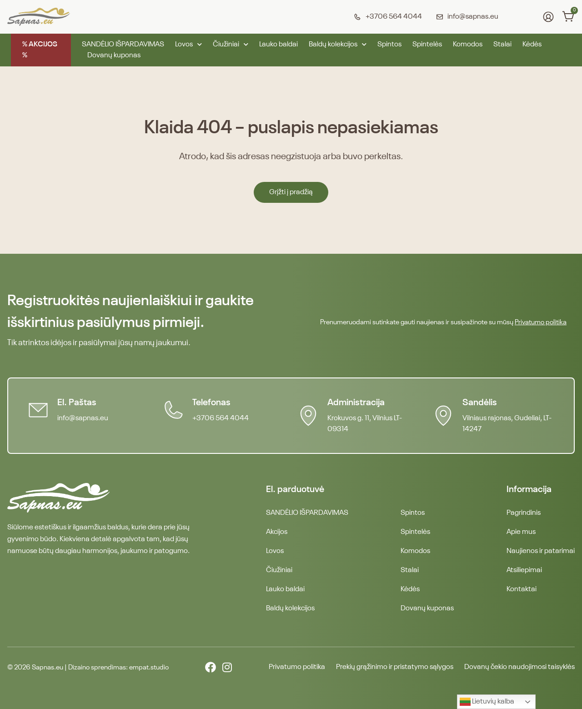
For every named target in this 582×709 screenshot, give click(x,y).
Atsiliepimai (524, 570)
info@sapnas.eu (82, 418)
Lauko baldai (278, 44)
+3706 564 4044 (220, 418)
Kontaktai (522, 589)
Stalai (502, 44)
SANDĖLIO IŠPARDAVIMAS (123, 44)
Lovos (188, 44)
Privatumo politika (541, 322)
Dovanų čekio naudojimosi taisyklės (519, 667)
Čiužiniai (230, 44)
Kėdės (532, 44)
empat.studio (149, 667)
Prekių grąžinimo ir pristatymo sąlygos (394, 667)
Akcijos (276, 532)
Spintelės (427, 44)
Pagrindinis (524, 513)
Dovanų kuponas (113, 55)
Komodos (467, 44)
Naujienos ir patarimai (541, 551)
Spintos (389, 44)
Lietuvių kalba (487, 701)
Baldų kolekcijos (337, 44)
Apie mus (521, 532)
